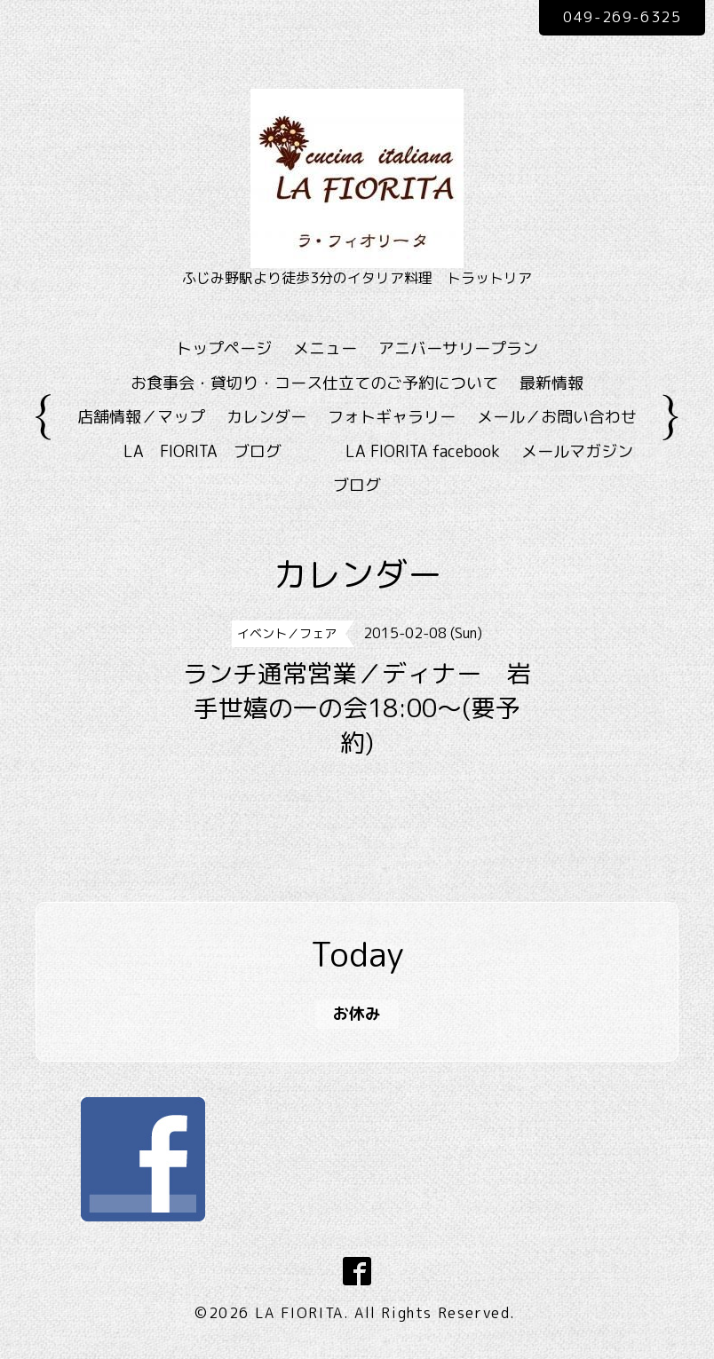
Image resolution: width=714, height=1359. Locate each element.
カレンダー (266, 417)
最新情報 (551, 383)
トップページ (224, 348)
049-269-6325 (622, 17)
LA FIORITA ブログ (228, 451)
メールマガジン (577, 451)
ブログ (357, 485)
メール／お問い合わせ (557, 417)
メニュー (325, 348)
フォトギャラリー (392, 417)
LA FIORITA (299, 1313)
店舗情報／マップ (141, 417)
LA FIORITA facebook (422, 451)
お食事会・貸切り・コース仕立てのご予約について (314, 383)
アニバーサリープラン (458, 348)
